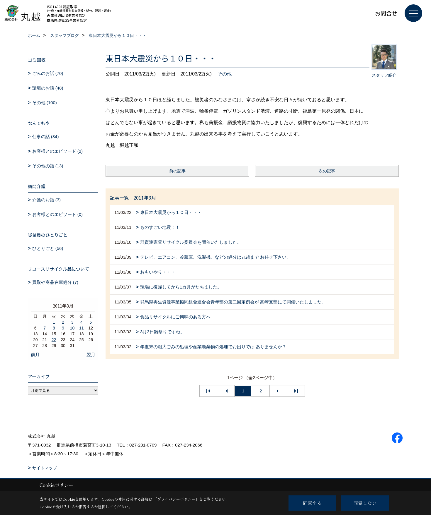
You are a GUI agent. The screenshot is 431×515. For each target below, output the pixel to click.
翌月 (90, 354)
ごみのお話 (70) (47, 73)
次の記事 (327, 171)
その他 (225, 73)
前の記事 (177, 171)
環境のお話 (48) (47, 87)
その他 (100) (44, 102)
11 (81, 328)
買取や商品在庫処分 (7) (55, 282)
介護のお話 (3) (46, 199)
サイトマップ (44, 468)
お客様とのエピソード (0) (57, 214)
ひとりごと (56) (47, 248)
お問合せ (386, 13)
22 (54, 339)
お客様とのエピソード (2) (57, 151)
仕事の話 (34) (45, 136)
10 (72, 328)
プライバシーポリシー (176, 499)
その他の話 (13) (47, 165)
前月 (35, 354)
